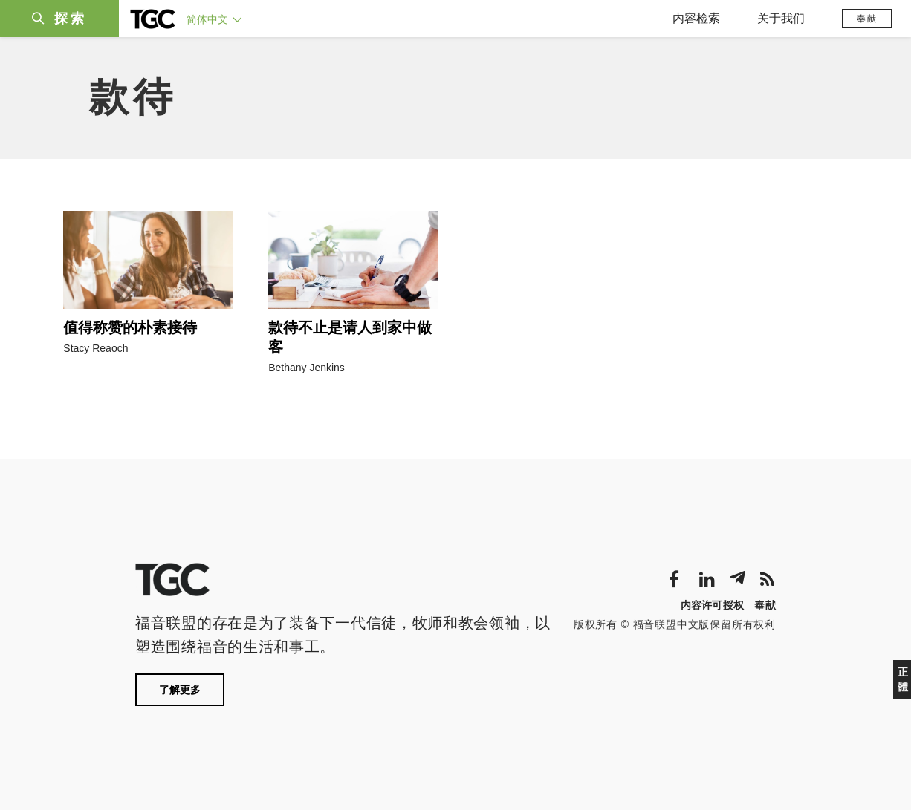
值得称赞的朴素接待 (130, 327)
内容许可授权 (713, 605)
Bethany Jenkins (306, 367)
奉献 (867, 18)
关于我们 (781, 18)
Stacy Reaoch (95, 348)
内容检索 (696, 18)
